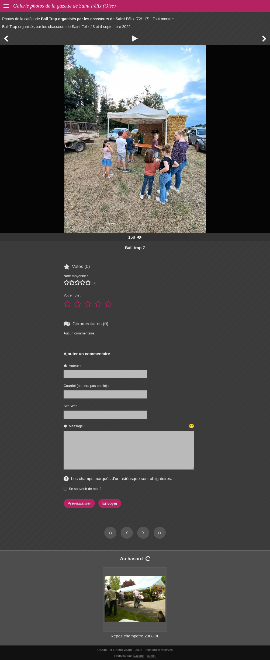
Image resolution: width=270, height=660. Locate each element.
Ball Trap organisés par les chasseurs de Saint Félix (87, 19)
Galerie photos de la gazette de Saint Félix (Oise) (64, 6)
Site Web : (71, 406)
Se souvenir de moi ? (85, 489)
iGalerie (138, 655)
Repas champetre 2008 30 (134, 636)
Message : (77, 426)
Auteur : (75, 366)
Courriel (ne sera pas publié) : (86, 386)
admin (151, 655)
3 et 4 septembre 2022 (112, 26)
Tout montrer (163, 19)
